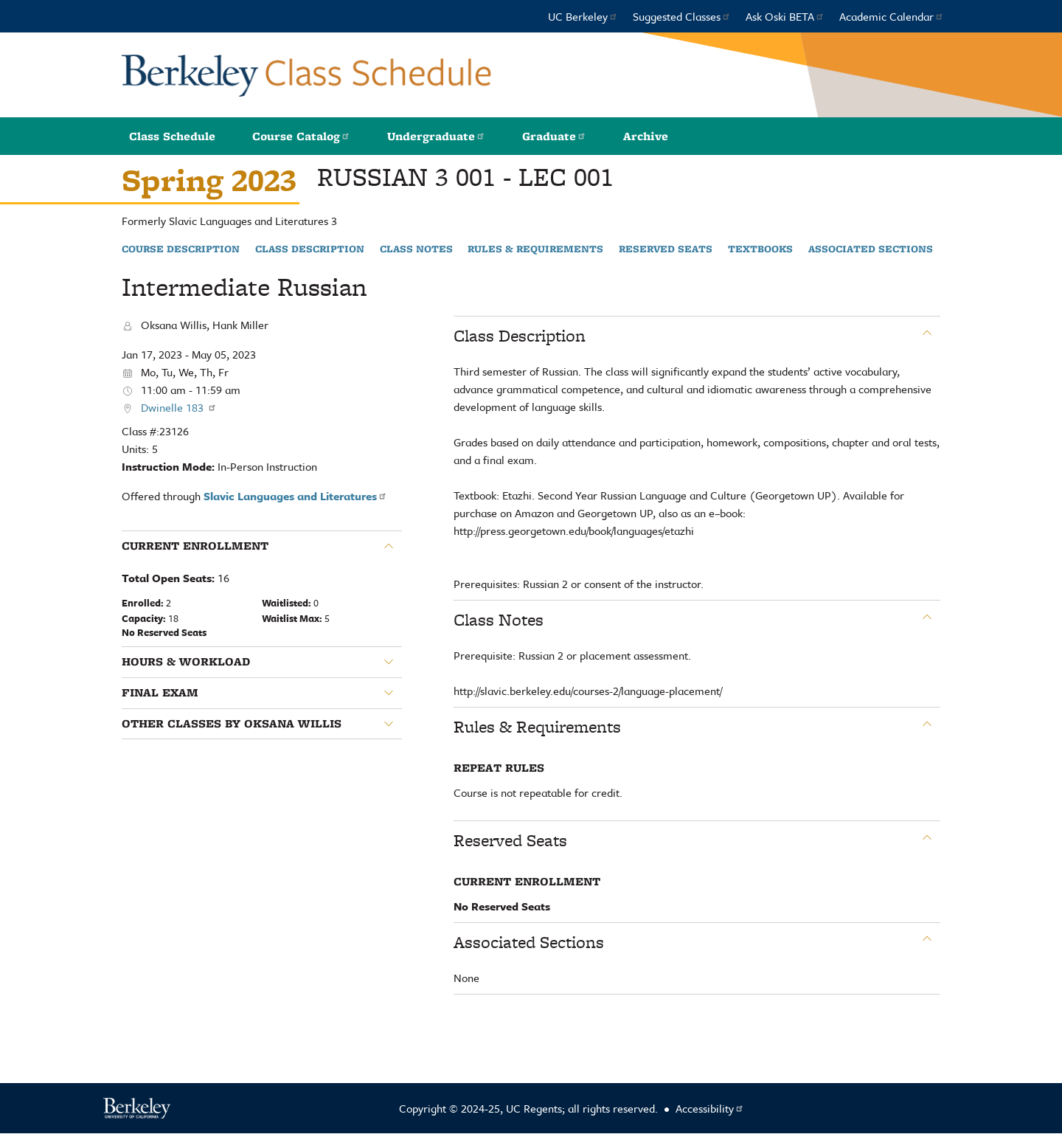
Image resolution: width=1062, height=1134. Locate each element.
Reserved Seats (665, 249)
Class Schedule (172, 136)
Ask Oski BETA (785, 16)
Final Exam (160, 692)
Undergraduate (436, 136)
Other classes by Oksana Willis (231, 723)
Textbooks (760, 249)
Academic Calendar (891, 16)
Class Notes (416, 249)
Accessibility (710, 1108)
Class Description (309, 249)
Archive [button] (645, 136)
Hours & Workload (186, 661)
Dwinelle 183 (179, 407)
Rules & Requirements (535, 249)
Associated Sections (870, 249)
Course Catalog (301, 136)
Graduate (554, 136)
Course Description (181, 249)
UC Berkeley (583, 16)
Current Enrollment (195, 546)
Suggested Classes (682, 16)
